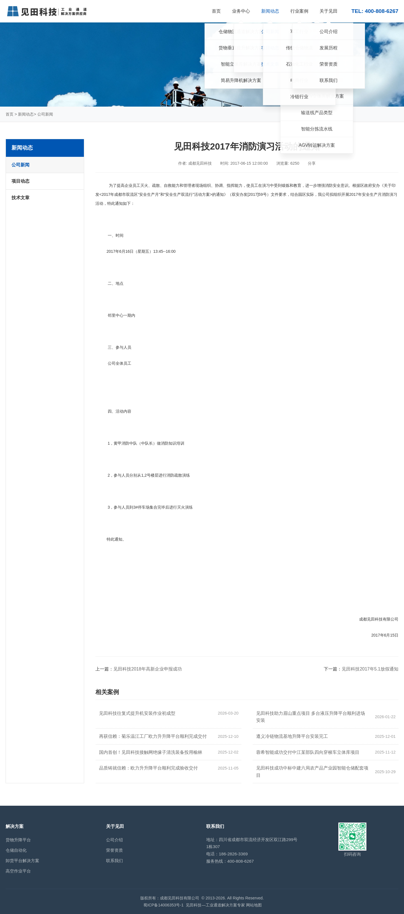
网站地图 (254, 905)
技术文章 (20, 197)
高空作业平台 (18, 871)
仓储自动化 (16, 850)
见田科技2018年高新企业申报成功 (147, 669)
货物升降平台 (18, 839)
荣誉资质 (114, 850)
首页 (9, 114)
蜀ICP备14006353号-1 (163, 905)
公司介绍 (114, 839)
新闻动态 (26, 114)
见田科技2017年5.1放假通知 (370, 669)
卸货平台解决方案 (22, 860)
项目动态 (20, 181)
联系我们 (114, 860)
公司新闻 (45, 114)
